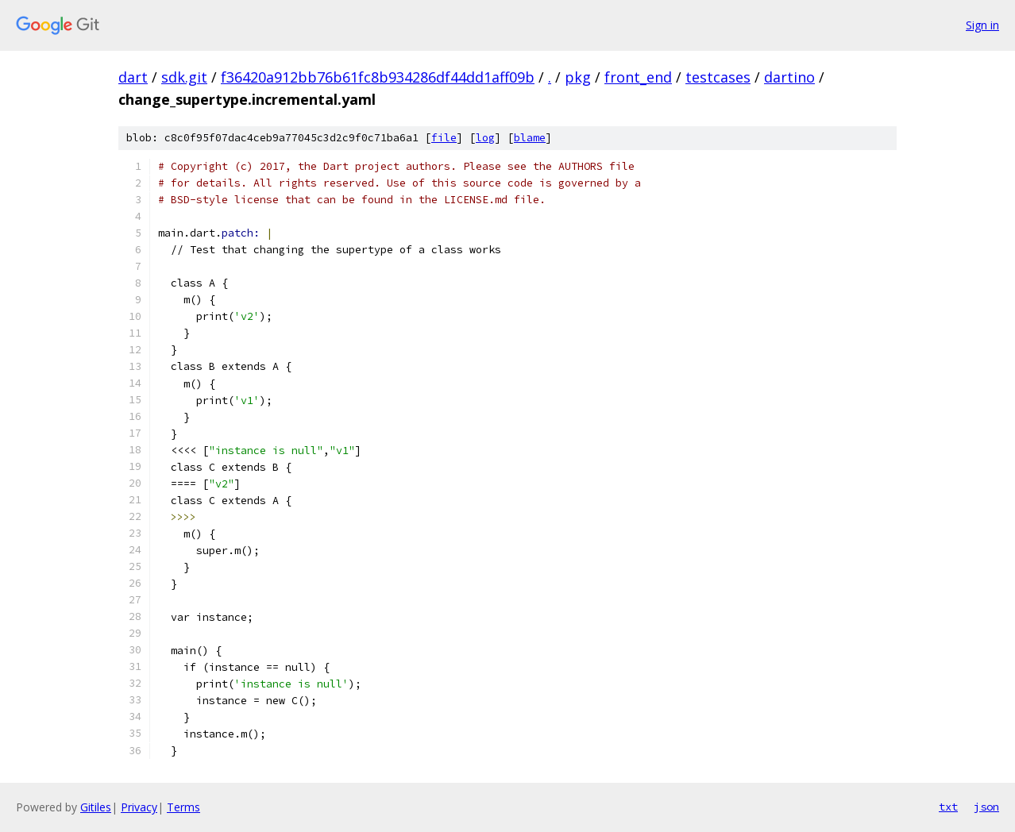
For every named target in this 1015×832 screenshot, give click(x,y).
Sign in (982, 25)
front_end (638, 77)
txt (948, 806)
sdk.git (184, 77)
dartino (789, 77)
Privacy (139, 807)
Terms (183, 807)
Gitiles (95, 807)
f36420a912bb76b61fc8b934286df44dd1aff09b (378, 77)
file (444, 137)
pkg (578, 77)
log (485, 137)
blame (530, 137)
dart (133, 77)
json (986, 806)
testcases (718, 77)
